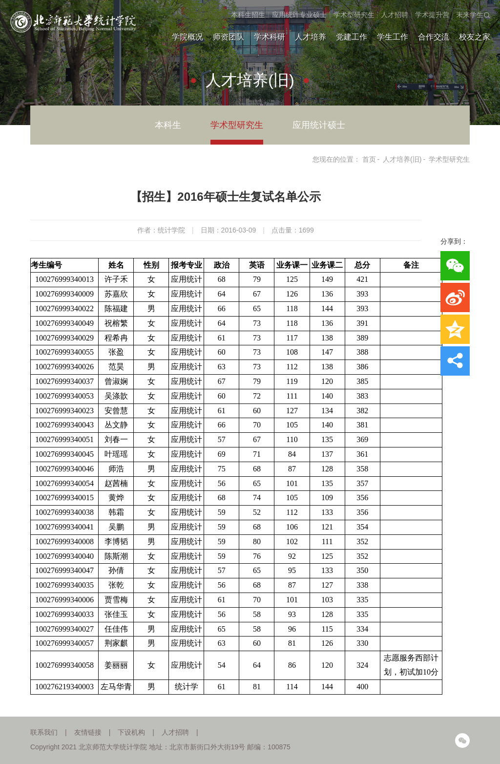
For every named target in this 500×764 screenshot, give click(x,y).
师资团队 (228, 37)
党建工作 (351, 37)
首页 (369, 159)
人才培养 (310, 37)
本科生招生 (248, 15)
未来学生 (469, 15)
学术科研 (269, 37)
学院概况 (187, 37)
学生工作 (392, 37)
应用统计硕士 (318, 125)
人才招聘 (394, 15)
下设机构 (131, 732)
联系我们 (44, 732)
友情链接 (88, 732)
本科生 (168, 125)
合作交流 (433, 37)
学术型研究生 (354, 15)
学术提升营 (432, 15)
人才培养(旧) (402, 159)
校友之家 (474, 37)
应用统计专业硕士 (299, 15)
